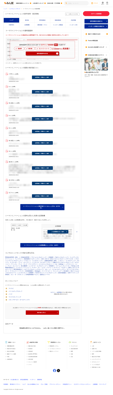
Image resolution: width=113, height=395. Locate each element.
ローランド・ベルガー (60, 267)
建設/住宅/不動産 (96, 356)
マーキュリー (13, 271)
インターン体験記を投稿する (96, 26)
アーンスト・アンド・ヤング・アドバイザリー (24, 264)
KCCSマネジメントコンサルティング (45, 272)
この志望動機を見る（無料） (58, 231)
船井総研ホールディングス (31, 259)
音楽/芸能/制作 (74, 348)
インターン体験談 (58, 25)
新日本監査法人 (18, 269)
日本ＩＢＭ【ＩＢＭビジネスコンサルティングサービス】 (57, 259)
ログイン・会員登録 (56, 292)
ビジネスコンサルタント (46, 264)
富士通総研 (24, 266)
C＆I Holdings (59, 264)
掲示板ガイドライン (15, 384)
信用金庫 (30, 351)
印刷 (8, 356)
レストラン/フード (96, 359)
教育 (93, 354)
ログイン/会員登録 (96, 13)
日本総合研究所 (25, 257)
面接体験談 (58, 20)
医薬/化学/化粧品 (11, 348)
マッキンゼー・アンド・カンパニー (20, 262)
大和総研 (50, 257)
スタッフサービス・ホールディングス (19, 299)
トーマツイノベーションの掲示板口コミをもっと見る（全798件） (43, 207)
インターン (32, 379)
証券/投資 (30, 359)
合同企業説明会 (24, 379)
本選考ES (11, 25)
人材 (93, 346)
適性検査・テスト (42, 25)
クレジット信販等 (32, 362)
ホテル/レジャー (96, 362)
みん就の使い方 (15, 379)
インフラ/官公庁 (96, 364)
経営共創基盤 (62, 272)
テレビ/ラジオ (74, 346)
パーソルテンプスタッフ (15, 291)
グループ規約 (44, 384)
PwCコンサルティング (61, 257)
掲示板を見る (47, 312)
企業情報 (95, 384)
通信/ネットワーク (54, 351)
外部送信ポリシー (67, 384)
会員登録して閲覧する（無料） (42, 77)
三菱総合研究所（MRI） (50, 260)
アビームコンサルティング (38, 257)
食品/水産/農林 (10, 351)
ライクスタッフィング (15, 297)
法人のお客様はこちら (33, 384)
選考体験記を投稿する (96, 21)
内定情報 (73, 20)
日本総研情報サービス (32, 274)
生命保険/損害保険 (32, 356)
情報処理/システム (54, 346)
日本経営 (51, 266)
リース (30, 364)
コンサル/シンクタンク (14, 9)
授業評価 (39, 379)
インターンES (73, 25)
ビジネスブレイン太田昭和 (26, 272)
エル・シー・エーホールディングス (55, 269)
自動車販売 (9, 359)
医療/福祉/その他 (96, 367)
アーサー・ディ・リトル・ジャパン (41, 267)
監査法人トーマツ (45, 274)
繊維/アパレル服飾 (11, 354)
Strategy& (37, 271)
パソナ (10, 294)
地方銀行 (30, 348)
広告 (72, 356)
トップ (5, 9)
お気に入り (73, 14)
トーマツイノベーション (23, 267)
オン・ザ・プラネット (17, 274)
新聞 (72, 351)
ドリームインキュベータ (62, 266)
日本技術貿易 (29, 271)
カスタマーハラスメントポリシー (82, 384)
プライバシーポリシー (55, 384)
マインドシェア (57, 271)
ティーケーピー (46, 271)
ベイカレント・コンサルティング (32, 260)
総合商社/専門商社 (32, 354)
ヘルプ (24, 384)
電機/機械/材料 (10, 346)
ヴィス (21, 271)
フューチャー (18, 259)
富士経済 (66, 271)
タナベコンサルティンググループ (33, 269)
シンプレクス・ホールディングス (41, 262)
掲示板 (27, 20)
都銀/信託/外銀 (32, 346)
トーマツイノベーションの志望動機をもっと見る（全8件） (43, 245)
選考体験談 (42, 20)
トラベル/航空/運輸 (96, 351)
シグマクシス (69, 264)
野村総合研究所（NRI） (12, 257)
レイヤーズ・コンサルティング (38, 266)
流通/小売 (94, 348)
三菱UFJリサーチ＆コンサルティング (62, 262)
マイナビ (11, 288)
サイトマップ (102, 384)
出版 (72, 354)
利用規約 (6, 384)
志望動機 (26, 25)
